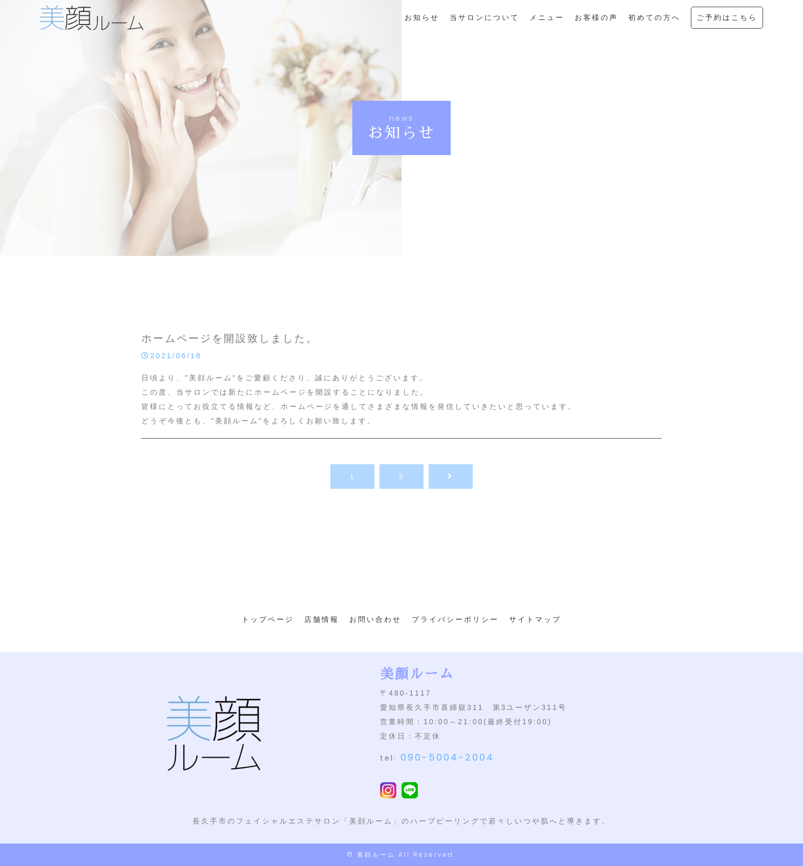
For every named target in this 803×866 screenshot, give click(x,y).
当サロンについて (484, 23)
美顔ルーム (376, 854)
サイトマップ (535, 619)
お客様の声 (596, 23)
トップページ (268, 619)
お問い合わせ (375, 619)
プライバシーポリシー (455, 619)
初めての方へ (654, 23)
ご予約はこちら (726, 23)
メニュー (547, 23)
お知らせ (422, 23)
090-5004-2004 (447, 757)
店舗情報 (321, 619)
